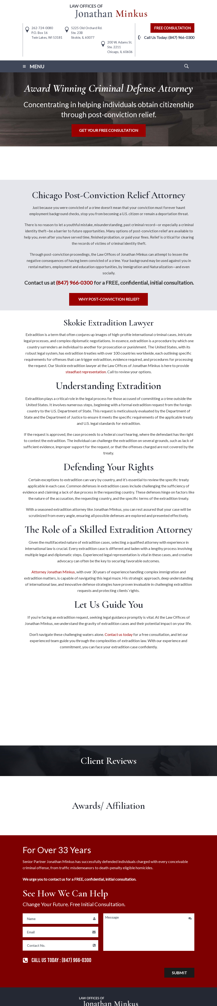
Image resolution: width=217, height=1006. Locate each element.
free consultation (172, 28)
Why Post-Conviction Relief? (108, 299)
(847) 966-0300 (181, 37)
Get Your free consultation (108, 130)
